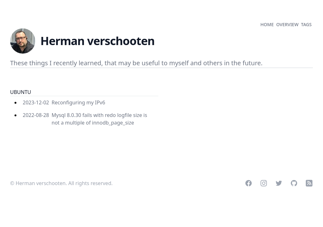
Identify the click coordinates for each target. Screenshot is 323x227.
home (267, 24)
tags (306, 24)
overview (287, 24)
